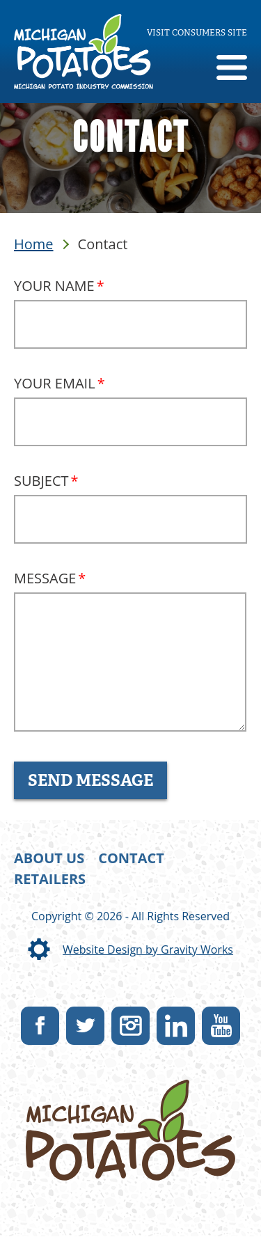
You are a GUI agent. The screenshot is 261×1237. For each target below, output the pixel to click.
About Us (49, 858)
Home (34, 244)
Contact (131, 858)
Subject (41, 480)
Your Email (54, 383)
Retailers (50, 878)
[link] (83, 51)
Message (45, 578)
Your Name (54, 285)
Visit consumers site (197, 32)
